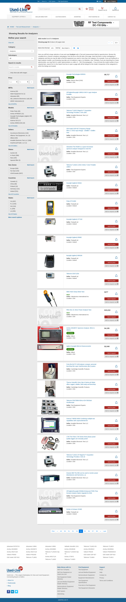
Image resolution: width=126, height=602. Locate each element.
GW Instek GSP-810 (13, 557)
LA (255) (12, 211)
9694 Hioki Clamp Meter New (75, 292)
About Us (10, 580)
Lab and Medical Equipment (87, 572)
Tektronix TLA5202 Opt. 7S (52, 553)
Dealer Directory (41, 17)
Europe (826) (13, 168)
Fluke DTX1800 (71, 201)
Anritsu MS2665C (12, 549)
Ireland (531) (13, 191)
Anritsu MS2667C (31, 549)
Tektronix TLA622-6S (90, 546)
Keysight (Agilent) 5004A (74, 183)
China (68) (12, 184)
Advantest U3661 (31, 546)
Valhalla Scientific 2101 (71, 546)
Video (99, 1)
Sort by (58, 48)
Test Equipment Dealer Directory (64, 578)
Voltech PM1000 (31, 554)
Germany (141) (14, 189)
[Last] (104, 531)
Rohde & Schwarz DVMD (74, 509)
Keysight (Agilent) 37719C (74, 219)
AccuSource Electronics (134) (18, 133)
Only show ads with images (17, 72)
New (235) (12, 158)
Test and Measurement (24, 27)
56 (89, 531)
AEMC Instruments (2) (16, 101)
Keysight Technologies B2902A (75, 74)
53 (77, 531)
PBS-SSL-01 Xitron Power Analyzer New (78, 310)
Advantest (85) (13, 96)
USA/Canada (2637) (15, 173)
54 (81, 531)
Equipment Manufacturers (86, 578)
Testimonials (11, 583)
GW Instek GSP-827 (90, 554)
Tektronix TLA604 (89, 557)
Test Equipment (83, 569)
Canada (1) (12, 181)
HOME (12, 27)
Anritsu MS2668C (50, 549)
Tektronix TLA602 (50, 559)
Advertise (77, 17)
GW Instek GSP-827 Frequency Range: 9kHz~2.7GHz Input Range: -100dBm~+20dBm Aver (80, 130)
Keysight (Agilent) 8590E (74, 237)
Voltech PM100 (88, 552)
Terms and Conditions (106, 580)
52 (73, 531)
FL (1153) (12, 204)
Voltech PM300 (11, 554)
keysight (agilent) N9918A (74, 255)
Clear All (10, 42)
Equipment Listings (19, 16)
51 (69, 531)
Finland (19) (13, 186)
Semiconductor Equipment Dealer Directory (65, 587)
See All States (12, 214)
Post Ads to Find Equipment (86, 585)
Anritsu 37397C (69, 556)
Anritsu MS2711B (12, 552)
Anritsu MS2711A (50, 556)
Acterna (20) (13, 91)
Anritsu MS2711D (31, 552)
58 (97, 531)
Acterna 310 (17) (14, 120)
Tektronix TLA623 (108, 546)
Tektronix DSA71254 (72, 273)
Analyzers (36, 27)
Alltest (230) (13, 138)
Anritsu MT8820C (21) (16, 113)
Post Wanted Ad (94, 17)
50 (65, 531)
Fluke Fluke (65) (14, 111)
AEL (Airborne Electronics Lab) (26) (20, 98)
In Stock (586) (13, 155)
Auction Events (61, 17)
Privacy (102, 578)
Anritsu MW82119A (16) (16, 123)
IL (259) (11, 208)
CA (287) (12, 201)
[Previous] (57, 531)
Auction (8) (12, 153)
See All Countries (13, 194)
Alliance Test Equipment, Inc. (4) (19, 135)
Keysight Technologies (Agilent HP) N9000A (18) (20, 117)
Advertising (60, 594)
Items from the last (44, 48)
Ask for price (111, 99)
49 (61, 531)
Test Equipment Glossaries (86, 588)
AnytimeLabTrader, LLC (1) (17, 143)
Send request (111, 81)
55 (85, 531)
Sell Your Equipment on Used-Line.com (64, 573)
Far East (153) (13, 171)
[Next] (100, 531)
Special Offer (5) (14, 160)
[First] (53, 531)
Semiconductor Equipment (86, 575)
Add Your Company (63, 569)
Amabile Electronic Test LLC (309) (19, 140)
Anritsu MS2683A (108, 549)
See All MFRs (12, 104)
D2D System (61, 591)
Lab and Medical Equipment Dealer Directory (66, 582)
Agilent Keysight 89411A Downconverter (78, 346)
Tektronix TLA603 (69, 559)
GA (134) (12, 206)
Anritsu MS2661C (89, 549)
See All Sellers (12, 146)
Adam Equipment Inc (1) (16, 94)
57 (93, 531)
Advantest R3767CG (13, 546)
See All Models (13, 126)
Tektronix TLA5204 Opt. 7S (71, 553)
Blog (9, 586)
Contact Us (111, 17)
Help (101, 572)
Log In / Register (111, 1)
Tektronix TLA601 (31, 557)
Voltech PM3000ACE (109, 552)
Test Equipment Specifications (83, 581)
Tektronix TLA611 (108, 557)
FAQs (101, 569)
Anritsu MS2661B (69, 549)
